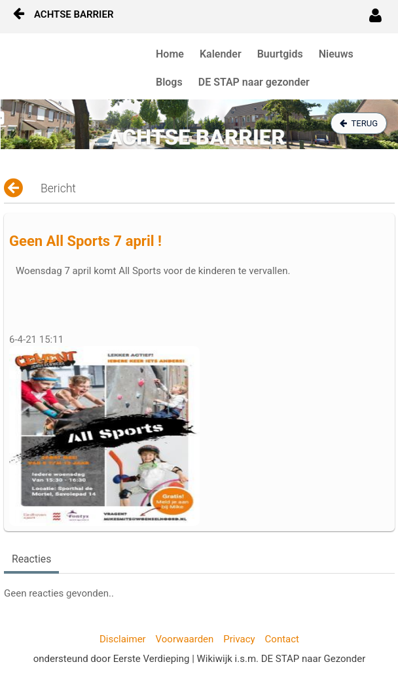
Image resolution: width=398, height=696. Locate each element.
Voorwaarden (185, 639)
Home (170, 54)
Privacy (239, 639)
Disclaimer (123, 639)
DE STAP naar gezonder (254, 82)
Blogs (169, 82)
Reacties (31, 559)
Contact (282, 639)
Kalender (221, 54)
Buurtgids (280, 54)
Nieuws (336, 54)
